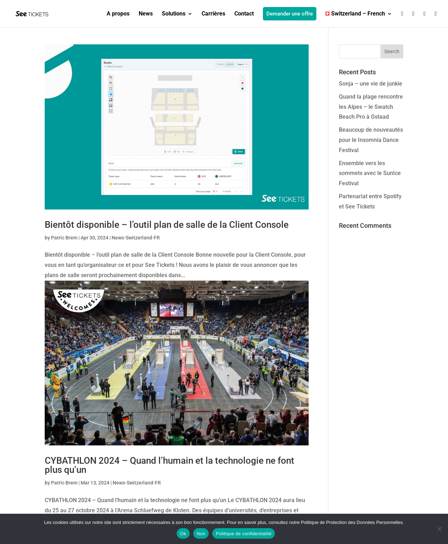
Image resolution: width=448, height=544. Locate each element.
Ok (183, 533)
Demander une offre (289, 14)
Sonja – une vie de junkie (370, 83)
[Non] (439, 528)
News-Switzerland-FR (136, 237)
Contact (244, 14)
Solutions (173, 14)
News (146, 14)
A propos (118, 14)
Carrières (213, 14)
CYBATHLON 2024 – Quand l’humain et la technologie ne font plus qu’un (169, 465)
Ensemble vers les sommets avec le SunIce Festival (370, 173)
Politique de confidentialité (243, 533)
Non (201, 533)
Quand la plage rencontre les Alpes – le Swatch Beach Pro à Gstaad (371, 106)
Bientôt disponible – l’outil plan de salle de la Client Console (167, 224)
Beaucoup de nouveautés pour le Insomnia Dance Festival (371, 140)
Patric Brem (64, 237)
